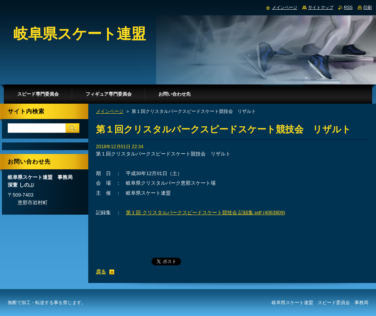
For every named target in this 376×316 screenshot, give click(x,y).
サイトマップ (320, 7)
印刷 (367, 7)
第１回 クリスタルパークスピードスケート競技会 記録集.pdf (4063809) (205, 212)
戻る (101, 272)
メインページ (110, 111)
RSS (348, 7)
